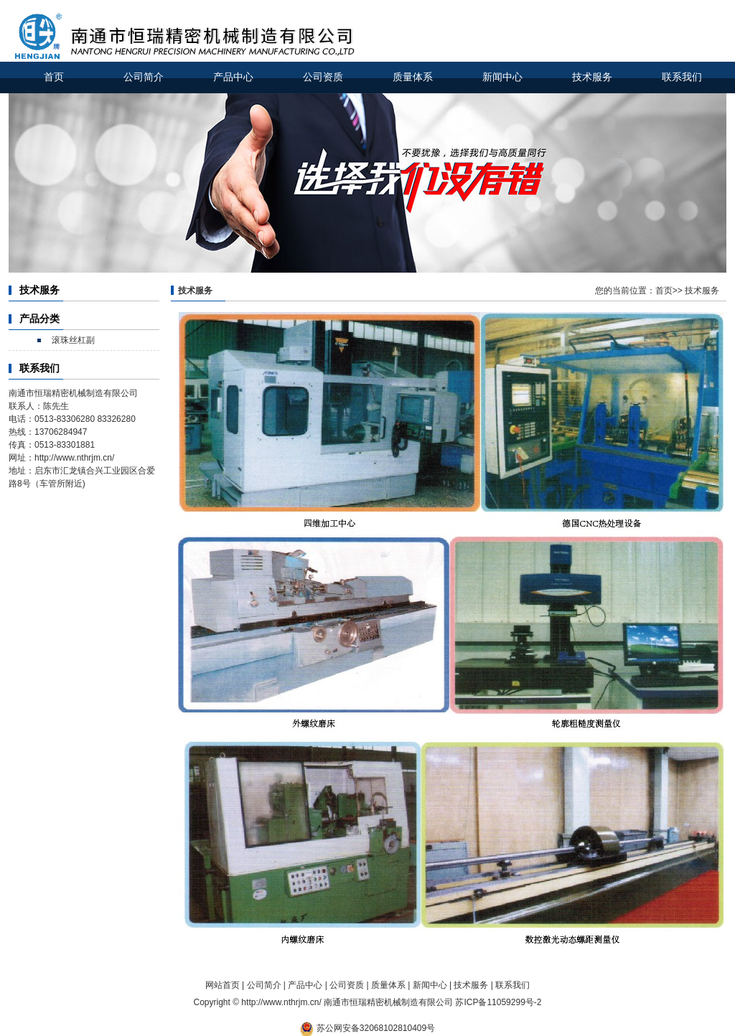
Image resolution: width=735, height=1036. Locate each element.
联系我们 (682, 77)
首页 (54, 77)
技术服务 (592, 77)
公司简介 (143, 77)
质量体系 (413, 77)
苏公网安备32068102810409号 (376, 1028)
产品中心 (233, 77)
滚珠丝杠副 (73, 340)
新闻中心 (502, 77)
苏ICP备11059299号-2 (498, 1002)
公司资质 (323, 77)
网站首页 (222, 985)
